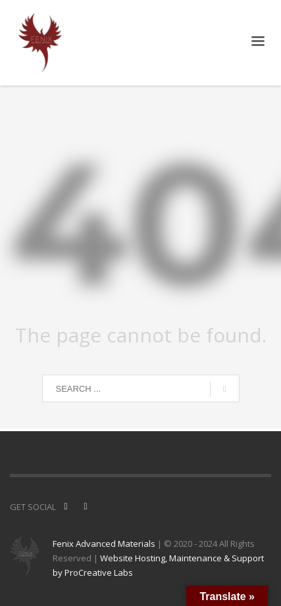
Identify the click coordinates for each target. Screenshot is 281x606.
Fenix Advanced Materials (104, 543)
